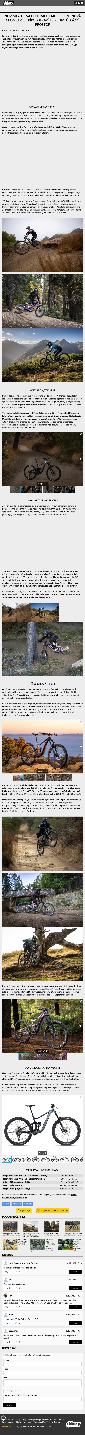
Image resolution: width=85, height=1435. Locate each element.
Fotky (24, 1420)
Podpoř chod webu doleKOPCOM (54, 1211)
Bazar (30, 1420)
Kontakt (61, 1420)
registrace (46, 1355)
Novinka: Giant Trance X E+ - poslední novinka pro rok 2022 (11, 1229)
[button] (81, 434)
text (5, 1378)
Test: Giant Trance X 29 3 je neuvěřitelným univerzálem (73, 1228)
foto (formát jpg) (14, 1391)
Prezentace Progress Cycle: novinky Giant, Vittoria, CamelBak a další (70, 1245)
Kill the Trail (7, 1427)
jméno (6, 1360)
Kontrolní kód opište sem (42, 1397)
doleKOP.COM (8, 1420)
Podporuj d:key (8, 1422)
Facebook (38, 1422)
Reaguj (75, 1271)
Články (17, 1420)
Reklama (52, 1420)
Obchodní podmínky (24, 1422)
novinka (29, 1204)
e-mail (6, 1369)
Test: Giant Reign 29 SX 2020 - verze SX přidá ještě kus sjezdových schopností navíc (42, 1245)
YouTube (46, 1422)
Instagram (56, 1422)
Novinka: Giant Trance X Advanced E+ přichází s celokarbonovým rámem (31, 1229)
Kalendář (44, 1420)
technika (17, 1204)
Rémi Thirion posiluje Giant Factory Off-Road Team (15, 1244)
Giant (7, 1204)
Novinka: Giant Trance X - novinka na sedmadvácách (52, 1228)
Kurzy (36, 1420)
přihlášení (37, 1355)
